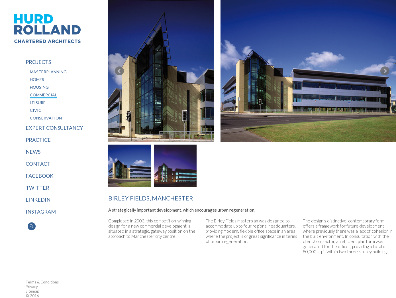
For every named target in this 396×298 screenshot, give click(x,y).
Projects (38, 62)
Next (384, 71)
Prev (119, 71)
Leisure (38, 102)
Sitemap (32, 291)
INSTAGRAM (41, 211)
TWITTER (37, 188)
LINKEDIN (38, 199)
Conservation (46, 117)
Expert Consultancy (54, 128)
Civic (35, 110)
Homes (37, 79)
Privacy (32, 286)
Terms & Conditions (42, 282)
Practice (38, 140)
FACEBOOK (39, 176)
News (33, 152)
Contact (38, 164)
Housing (39, 87)
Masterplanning (48, 71)
